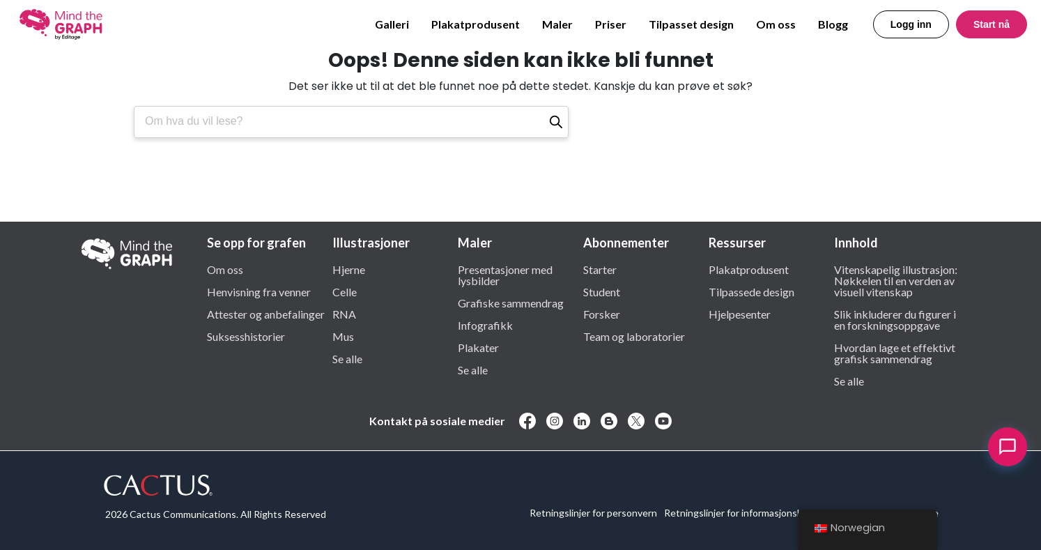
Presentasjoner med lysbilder (505, 275)
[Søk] (556, 122)
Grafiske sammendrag (511, 302)
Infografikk (485, 325)
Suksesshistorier (246, 336)
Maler (557, 24)
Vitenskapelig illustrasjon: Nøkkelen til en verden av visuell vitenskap (895, 280)
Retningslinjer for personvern (593, 513)
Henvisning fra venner (259, 291)
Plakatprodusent (475, 24)
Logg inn (911, 24)
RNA (344, 313)
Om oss (776, 24)
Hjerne (348, 269)
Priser (610, 24)
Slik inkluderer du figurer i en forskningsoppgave (895, 319)
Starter (600, 269)
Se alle (347, 358)
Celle (344, 291)
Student (601, 291)
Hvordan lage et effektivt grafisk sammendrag (894, 353)
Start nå (991, 24)
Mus (343, 336)
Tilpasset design (691, 24)
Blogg (833, 24)
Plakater (478, 347)
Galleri (392, 24)
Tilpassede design (751, 291)
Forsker (601, 313)
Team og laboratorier (634, 336)
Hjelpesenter (740, 313)
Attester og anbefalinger (266, 313)
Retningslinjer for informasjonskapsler (746, 513)
